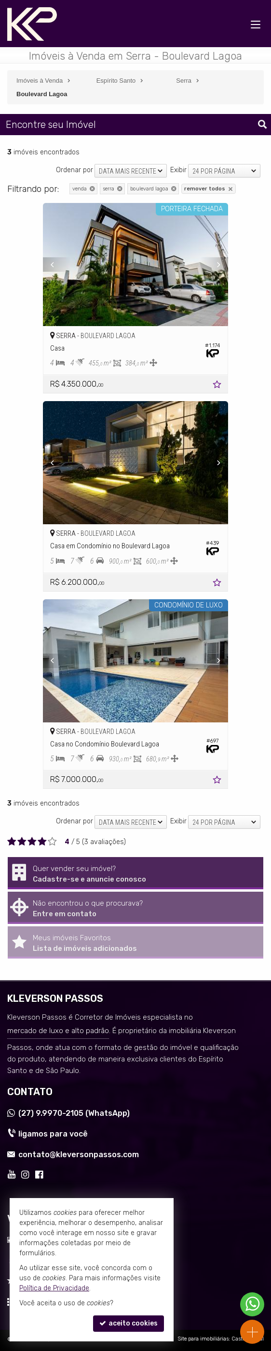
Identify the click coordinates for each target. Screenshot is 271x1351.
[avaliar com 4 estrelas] (42, 841)
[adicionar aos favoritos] (218, 386)
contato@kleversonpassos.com (78, 1154)
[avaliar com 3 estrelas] (32, 841)
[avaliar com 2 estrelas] (22, 841)
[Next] (214, 264)
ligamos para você (53, 1133)
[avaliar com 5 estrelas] (52, 841)
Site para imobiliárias (203, 1339)
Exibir (178, 170)
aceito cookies (128, 1323)
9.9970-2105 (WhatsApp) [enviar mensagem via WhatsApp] (74, 1113)
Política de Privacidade (54, 1288)
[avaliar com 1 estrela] (11, 841)
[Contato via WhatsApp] (252, 1304)
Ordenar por (74, 170)
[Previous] (57, 264)
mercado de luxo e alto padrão (58, 1030)
